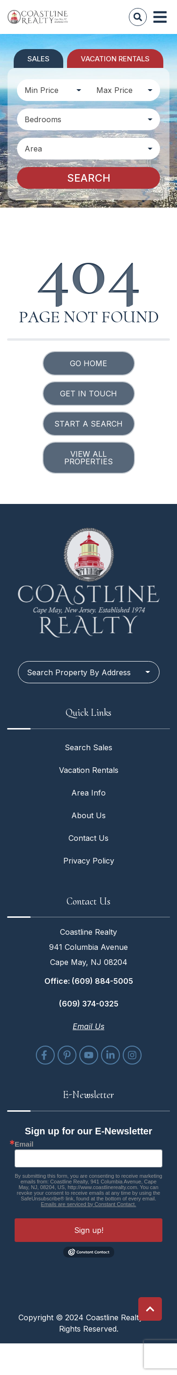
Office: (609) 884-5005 (88, 981)
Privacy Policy (88, 860)
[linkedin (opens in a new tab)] (110, 1055)
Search (88, 178)
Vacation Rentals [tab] (115, 58)
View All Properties (88, 457)
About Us (88, 815)
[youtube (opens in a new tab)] (88, 1055)
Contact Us (88, 838)
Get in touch (88, 393)
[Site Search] (138, 17)
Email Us (88, 1026)
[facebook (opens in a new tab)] (45, 1055)
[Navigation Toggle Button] (160, 17)
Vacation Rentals (88, 770)
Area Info (88, 792)
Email (24, 1144)
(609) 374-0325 (88, 1003)
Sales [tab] (38, 58)
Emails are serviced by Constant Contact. (88, 1204)
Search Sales (88, 747)
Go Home (88, 363)
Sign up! (88, 1230)
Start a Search (88, 423)
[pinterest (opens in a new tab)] (67, 1055)
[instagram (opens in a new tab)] (132, 1055)
